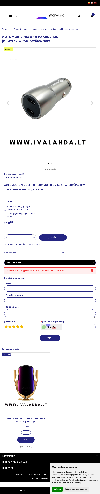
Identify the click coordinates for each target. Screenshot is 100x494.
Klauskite (36, 244)
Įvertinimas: (10, 321)
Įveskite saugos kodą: (53, 321)
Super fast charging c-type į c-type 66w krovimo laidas (20, 208)
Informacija (8, 455)
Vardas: (9, 283)
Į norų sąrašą (50, 169)
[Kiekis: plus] (34, 237)
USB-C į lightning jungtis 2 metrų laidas (21, 215)
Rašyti (50, 338)
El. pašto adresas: (14, 295)
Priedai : (10, 201)
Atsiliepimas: (12, 307)
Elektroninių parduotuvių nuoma (43, 478)
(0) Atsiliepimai (14, 262)
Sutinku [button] (57, 489)
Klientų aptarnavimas (14, 462)
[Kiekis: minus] (6, 237)
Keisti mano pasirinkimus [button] (76, 489)
